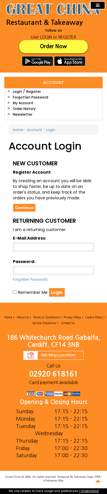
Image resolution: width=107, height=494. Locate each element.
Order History (24, 108)
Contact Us (68, 323)
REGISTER (67, 37)
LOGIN (46, 37)
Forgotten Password (30, 97)
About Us (23, 317)
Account (34, 129)
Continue (24, 207)
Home (18, 129)
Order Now (53, 46)
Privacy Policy (72, 317)
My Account (23, 103)
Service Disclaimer (44, 323)
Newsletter (22, 114)
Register (33, 91)
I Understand (89, 491)
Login (17, 91)
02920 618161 (53, 374)
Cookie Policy (93, 317)
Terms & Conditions (46, 317)
